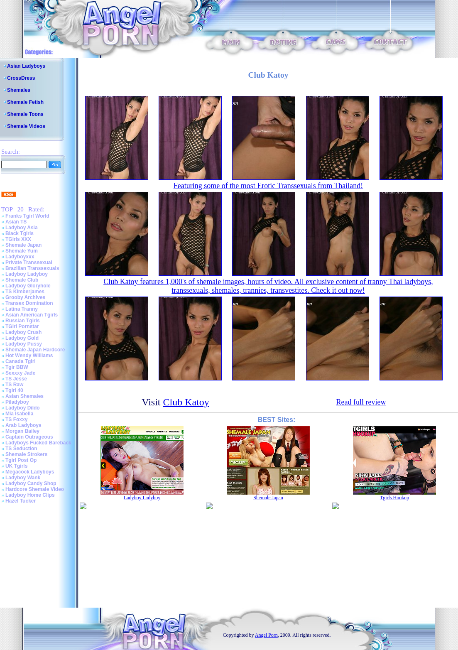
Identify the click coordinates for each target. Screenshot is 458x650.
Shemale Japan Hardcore (35, 350)
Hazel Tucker (20, 501)
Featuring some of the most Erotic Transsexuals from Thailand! (268, 186)
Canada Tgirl (20, 361)
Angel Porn (266, 635)
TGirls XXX (18, 239)
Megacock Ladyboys (29, 472)
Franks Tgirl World (27, 216)
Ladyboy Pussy (23, 344)
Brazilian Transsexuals (32, 268)
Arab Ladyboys (23, 425)
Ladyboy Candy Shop (30, 483)
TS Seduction (21, 448)
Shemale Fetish (25, 102)
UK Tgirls (16, 466)
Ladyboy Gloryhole (28, 286)
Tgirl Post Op (21, 460)
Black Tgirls (19, 233)
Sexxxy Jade (20, 373)
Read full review (361, 402)
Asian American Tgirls (31, 315)
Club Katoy (186, 402)
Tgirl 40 (14, 390)
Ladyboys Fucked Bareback (38, 443)
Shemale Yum (21, 251)
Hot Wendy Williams (29, 355)
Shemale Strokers (26, 454)
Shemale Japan (23, 245)
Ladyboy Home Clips (30, 495)
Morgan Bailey (22, 431)
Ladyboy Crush (23, 332)
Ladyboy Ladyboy (26, 274)
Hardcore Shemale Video (34, 489)
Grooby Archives (25, 297)
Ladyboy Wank (22, 478)
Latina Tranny (21, 309)
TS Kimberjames (24, 291)
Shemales (18, 90)
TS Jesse (16, 379)
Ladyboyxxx (19, 257)
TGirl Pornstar (22, 326)
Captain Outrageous (29, 437)
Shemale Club (21, 280)
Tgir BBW (16, 367)
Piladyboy (17, 402)
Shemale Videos (26, 126)
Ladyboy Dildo (22, 408)
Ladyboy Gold (22, 338)
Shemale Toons (25, 114)
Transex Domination (29, 303)
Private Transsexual (28, 262)
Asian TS (16, 222)
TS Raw (14, 385)
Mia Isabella (19, 414)
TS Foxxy (16, 419)
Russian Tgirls (22, 321)
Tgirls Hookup (394, 497)
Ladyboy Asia (21, 228)
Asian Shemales (24, 396)
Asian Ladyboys (26, 66)
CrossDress (21, 78)
